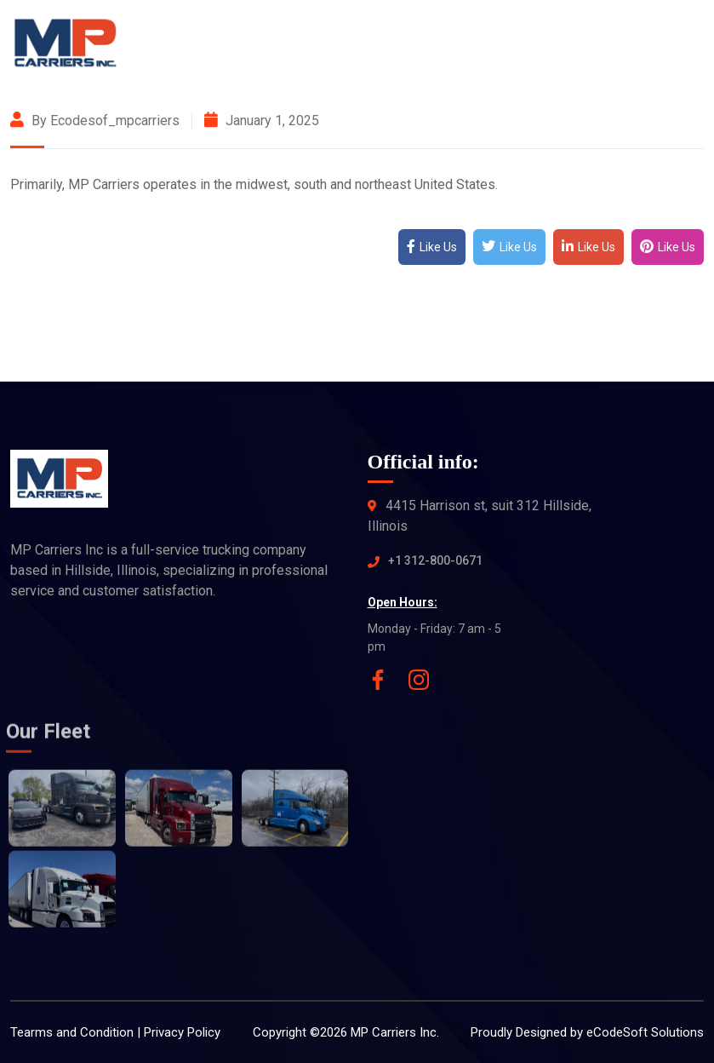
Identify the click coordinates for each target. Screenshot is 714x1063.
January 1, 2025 (261, 120)
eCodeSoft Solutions (645, 1032)
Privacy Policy (182, 1032)
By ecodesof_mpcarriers (95, 120)
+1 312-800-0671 (435, 560)
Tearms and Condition (72, 1032)
